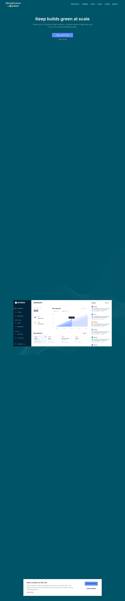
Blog (100, 4)
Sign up (115, 4)
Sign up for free (62, 35)
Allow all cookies (88, 583)
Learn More (62, 39)
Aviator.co (75, 4)
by (13, 4)
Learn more (30, 592)
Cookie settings (88, 588)
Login (107, 4)
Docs (93, 4)
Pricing (85, 4)
